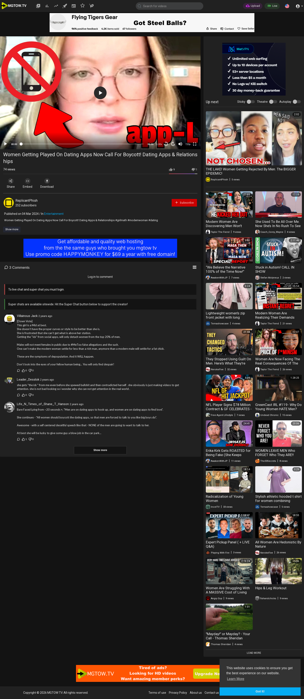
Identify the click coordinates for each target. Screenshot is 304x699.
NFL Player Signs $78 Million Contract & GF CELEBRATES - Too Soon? (229, 409)
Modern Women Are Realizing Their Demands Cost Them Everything (274, 317)
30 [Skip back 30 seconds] (166, 144)
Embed (28, 183)
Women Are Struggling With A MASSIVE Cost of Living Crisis (228, 592)
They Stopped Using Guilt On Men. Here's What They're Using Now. (228, 363)
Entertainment (54, 213)
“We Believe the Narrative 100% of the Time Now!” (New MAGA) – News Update (228, 271)
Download (47, 183)
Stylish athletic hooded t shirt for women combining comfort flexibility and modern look (278, 502)
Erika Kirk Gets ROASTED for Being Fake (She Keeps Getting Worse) (228, 454)
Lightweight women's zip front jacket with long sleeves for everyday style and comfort (226, 319)
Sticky (241, 101)
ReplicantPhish (26, 201)
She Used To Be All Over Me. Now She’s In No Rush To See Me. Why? (278, 225)
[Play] (5, 144)
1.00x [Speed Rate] (159, 144)
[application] (100, 92)
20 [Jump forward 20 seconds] (173, 144)
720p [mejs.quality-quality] (187, 144)
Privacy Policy (178, 692)
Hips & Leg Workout (270, 588)
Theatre (262, 101)
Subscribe (184, 202)
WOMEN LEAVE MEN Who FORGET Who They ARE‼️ (275, 452)
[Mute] (180, 144)
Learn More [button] (235, 679)
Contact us (212, 692)
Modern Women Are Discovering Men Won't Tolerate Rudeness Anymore (228, 225)
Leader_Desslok (28, 379)
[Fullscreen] (195, 144)
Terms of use (157, 692)
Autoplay (285, 101)
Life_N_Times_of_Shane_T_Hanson (43, 404)
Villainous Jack (27, 316)
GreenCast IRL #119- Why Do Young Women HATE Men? (278, 407)
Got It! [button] (260, 691)
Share (11, 183)
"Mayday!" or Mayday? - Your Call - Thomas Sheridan (228, 636)
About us (196, 692)
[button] (287, 6)
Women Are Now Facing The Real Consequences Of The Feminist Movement (277, 363)
